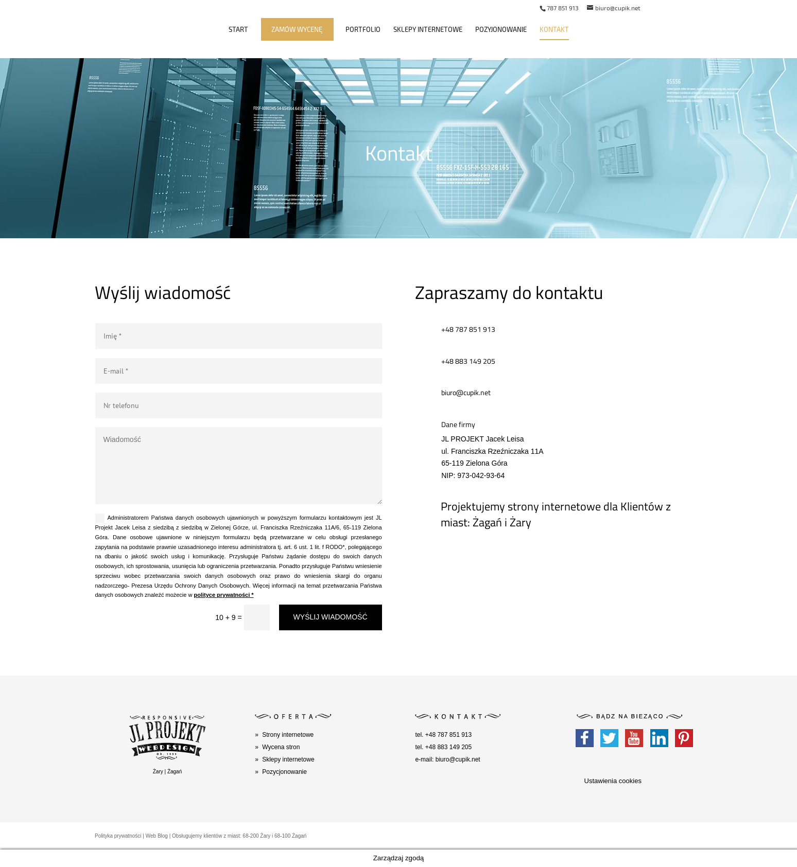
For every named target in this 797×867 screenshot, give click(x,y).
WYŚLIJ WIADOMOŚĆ (330, 617)
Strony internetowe (288, 734)
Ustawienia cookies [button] (613, 781)
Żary (158, 771)
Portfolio (362, 29)
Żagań (174, 771)
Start (238, 29)
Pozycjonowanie (284, 771)
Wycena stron (281, 747)
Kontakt (554, 29)
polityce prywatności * (223, 595)
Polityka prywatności (118, 836)
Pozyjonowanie (501, 29)
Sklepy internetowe (427, 29)
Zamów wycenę (296, 29)
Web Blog (157, 836)
